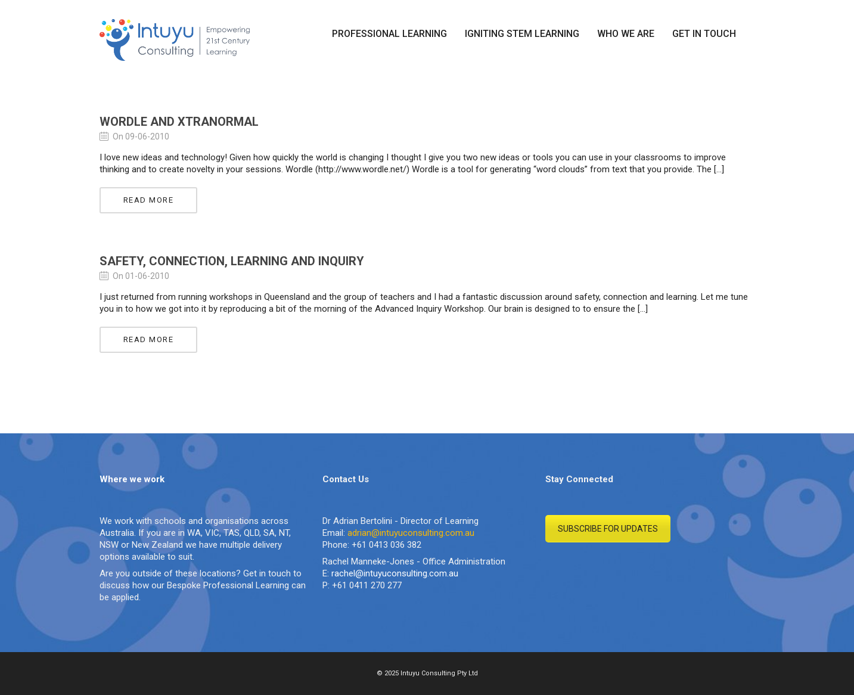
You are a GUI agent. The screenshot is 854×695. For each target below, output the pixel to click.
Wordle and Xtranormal (179, 121)
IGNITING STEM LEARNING (522, 33)
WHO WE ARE (625, 33)
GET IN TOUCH (704, 33)
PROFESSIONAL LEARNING (389, 33)
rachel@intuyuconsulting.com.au (394, 573)
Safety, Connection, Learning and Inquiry (232, 261)
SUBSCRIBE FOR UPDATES (608, 528)
